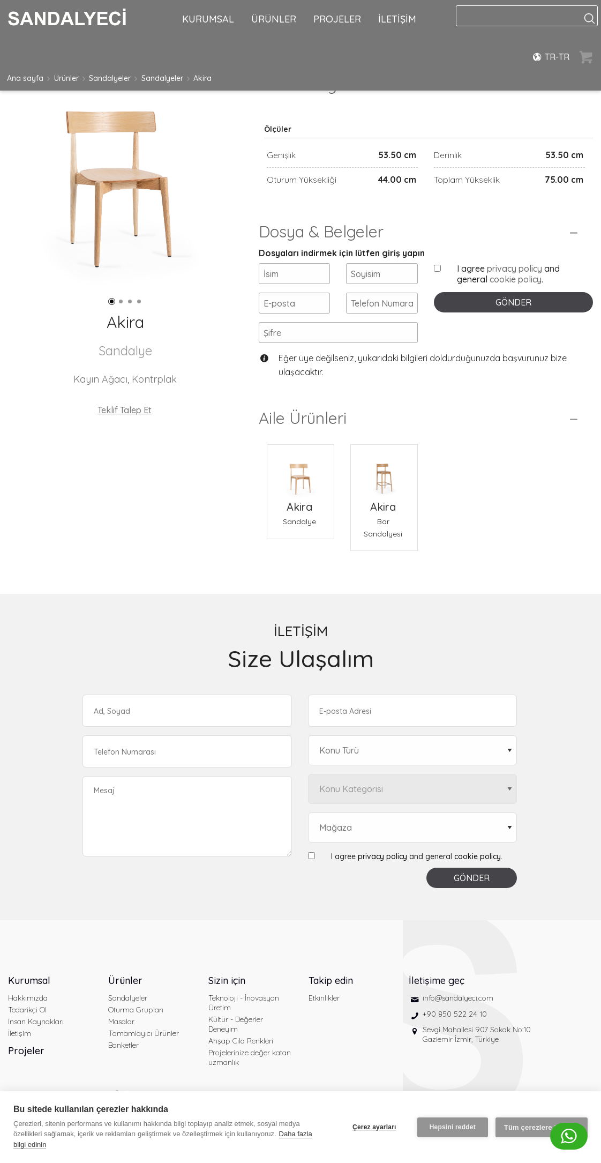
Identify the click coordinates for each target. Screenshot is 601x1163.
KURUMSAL (208, 19)
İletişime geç (436, 980)
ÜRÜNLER (273, 19)
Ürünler (66, 78)
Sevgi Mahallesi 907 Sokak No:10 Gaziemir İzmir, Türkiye (477, 1034)
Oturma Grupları (135, 1010)
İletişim (19, 1033)
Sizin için (226, 980)
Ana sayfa (25, 78)
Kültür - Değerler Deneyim (235, 1024)
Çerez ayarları (374, 1127)
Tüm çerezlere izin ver (541, 1127)
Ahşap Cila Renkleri (240, 1041)
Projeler (26, 1051)
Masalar (121, 1021)
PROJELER (337, 19)
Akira (202, 78)
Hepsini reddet (453, 1127)
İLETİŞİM (397, 19)
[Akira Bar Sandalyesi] (384, 471)
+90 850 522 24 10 (455, 1014)
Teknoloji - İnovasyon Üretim (243, 1002)
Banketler (123, 1045)
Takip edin (331, 980)
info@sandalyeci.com (458, 998)
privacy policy (514, 268)
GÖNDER (513, 302)
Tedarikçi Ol (27, 1010)
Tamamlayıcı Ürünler (143, 1033)
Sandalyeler (110, 78)
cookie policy (516, 279)
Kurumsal (29, 980)
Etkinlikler (324, 998)
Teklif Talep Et (124, 410)
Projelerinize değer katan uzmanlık (249, 1057)
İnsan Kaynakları (36, 1021)
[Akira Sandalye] (300, 471)
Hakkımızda (28, 998)
